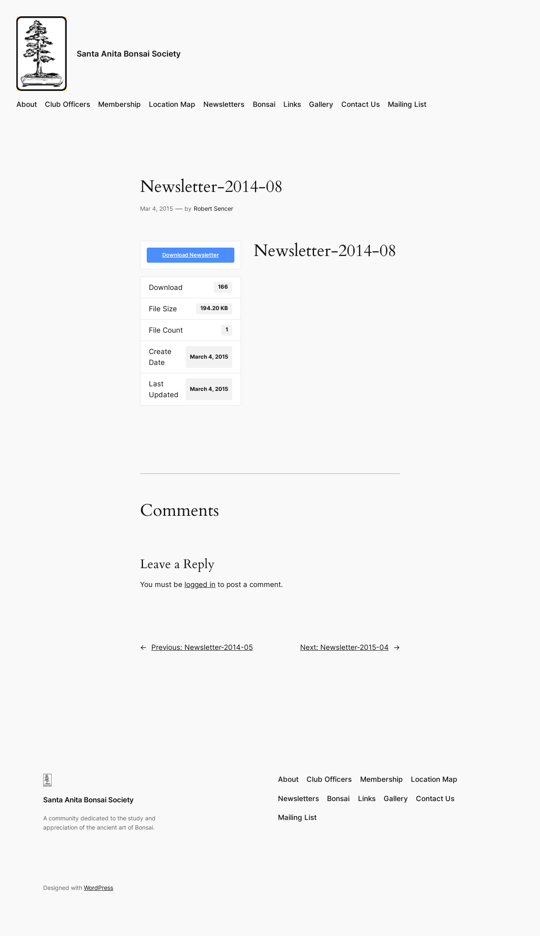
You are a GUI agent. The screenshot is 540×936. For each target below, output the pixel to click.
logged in (199, 584)
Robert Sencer (213, 208)
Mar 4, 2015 (156, 208)
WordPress (98, 887)
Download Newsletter (190, 254)
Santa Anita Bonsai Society (129, 54)
